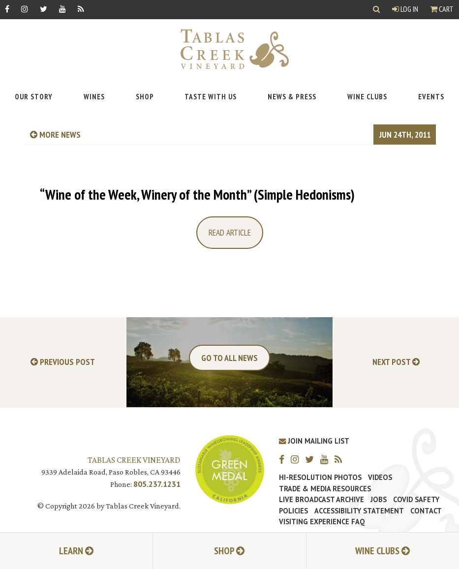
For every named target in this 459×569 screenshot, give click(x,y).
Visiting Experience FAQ (322, 521)
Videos (380, 477)
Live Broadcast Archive (321, 499)
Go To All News (229, 357)
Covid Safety (416, 499)
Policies (293, 511)
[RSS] (81, 8)
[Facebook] (7, 8)
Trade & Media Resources (325, 488)
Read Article (230, 232)
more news (55, 134)
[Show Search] (376, 9)
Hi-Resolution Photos (320, 477)
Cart (442, 9)
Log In (405, 9)
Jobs (378, 499)
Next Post (396, 362)
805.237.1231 (157, 484)
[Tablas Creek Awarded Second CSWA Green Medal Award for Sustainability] (229, 468)
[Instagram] (24, 8)
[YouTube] (62, 8)
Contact (426, 511)
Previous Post (63, 362)
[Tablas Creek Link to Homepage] (230, 49)
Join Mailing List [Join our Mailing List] (314, 441)
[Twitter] (43, 8)
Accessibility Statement (359, 511)
